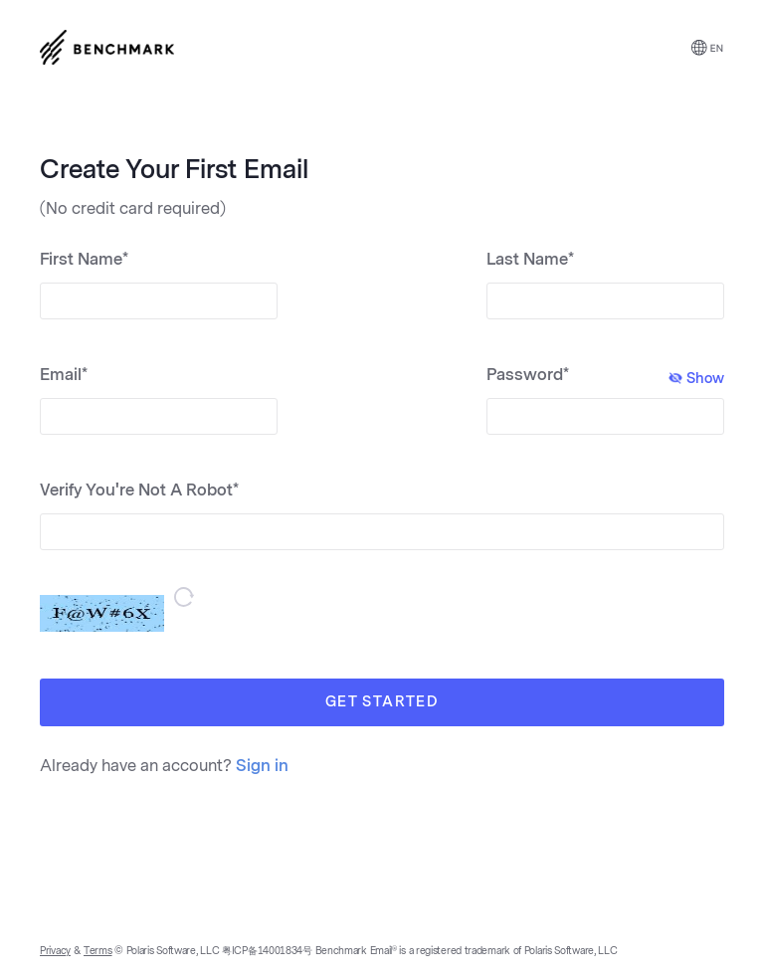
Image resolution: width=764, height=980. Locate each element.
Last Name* (530, 259)
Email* (64, 374)
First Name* (84, 259)
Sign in (262, 765)
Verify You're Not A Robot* (139, 490)
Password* (605, 376)
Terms (98, 951)
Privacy (55, 951)
